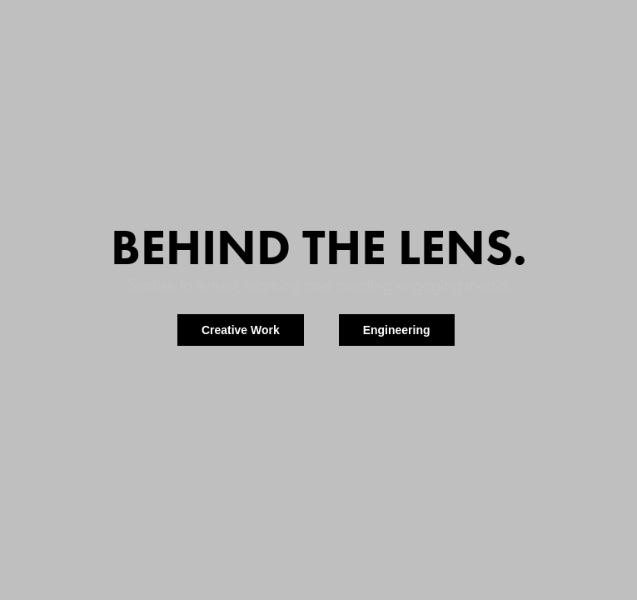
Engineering (396, 330)
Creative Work (241, 330)
